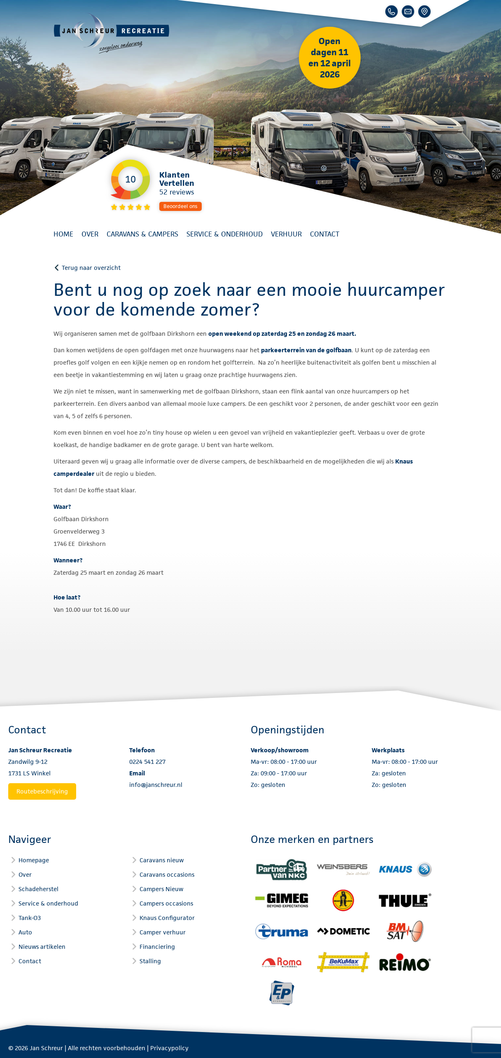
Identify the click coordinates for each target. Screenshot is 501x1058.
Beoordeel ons (180, 206)
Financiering (157, 946)
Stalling (150, 961)
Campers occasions (166, 903)
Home (63, 234)
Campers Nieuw (161, 889)
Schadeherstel (38, 889)
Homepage (34, 860)
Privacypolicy (169, 1048)
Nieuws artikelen (42, 946)
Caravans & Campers (142, 234)
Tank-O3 (30, 918)
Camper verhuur (163, 932)
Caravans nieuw (162, 860)
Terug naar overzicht (91, 268)
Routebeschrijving (42, 791)
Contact (324, 234)
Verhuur (286, 234)
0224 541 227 (147, 761)
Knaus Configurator (167, 918)
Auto (25, 932)
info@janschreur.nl (155, 785)
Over (90, 234)
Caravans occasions (167, 874)
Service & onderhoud (224, 234)
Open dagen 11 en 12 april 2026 (329, 57)
